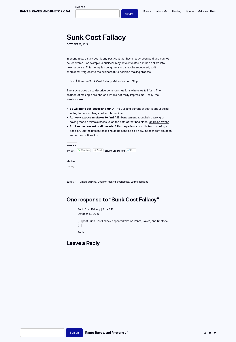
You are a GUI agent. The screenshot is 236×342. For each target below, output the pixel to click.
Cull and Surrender (132, 108)
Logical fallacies (139, 181)
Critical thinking (88, 181)
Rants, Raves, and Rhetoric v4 (45, 11)
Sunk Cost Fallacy (96, 37)
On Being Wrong (159, 122)
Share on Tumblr (115, 150)
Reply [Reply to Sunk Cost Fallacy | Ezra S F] (81, 232)
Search (80, 7)
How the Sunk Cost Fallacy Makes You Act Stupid (109, 81)
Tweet (70, 150)
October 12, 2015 (88, 213)
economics (123, 181)
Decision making (107, 181)
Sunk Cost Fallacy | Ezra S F (95, 209)
